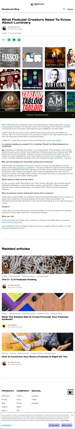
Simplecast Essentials (14, 276)
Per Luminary (56, 156)
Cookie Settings (6, 425)
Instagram (35, 403)
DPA (18, 410)
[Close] (72, 415)
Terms (19, 399)
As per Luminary (8, 183)
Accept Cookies (54, 425)
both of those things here (12, 222)
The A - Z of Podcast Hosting (19, 279)
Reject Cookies (66, 425)
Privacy (19, 403)
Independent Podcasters (28, 276)
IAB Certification (19, 168)
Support (5, 407)
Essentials (4, 33)
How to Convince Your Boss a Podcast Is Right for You (34, 356)
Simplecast (13, 325)
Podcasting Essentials (15, 33)
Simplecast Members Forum (13, 228)
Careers (19, 396)
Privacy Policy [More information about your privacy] (65, 420)
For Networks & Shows (43, 313)
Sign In (4, 410)
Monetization (5, 353)
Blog (3, 403)
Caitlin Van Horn (15, 27)
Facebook (35, 396)
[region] (37, 420)
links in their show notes (51, 140)
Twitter (34, 399)
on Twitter (59, 226)
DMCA (19, 407)
